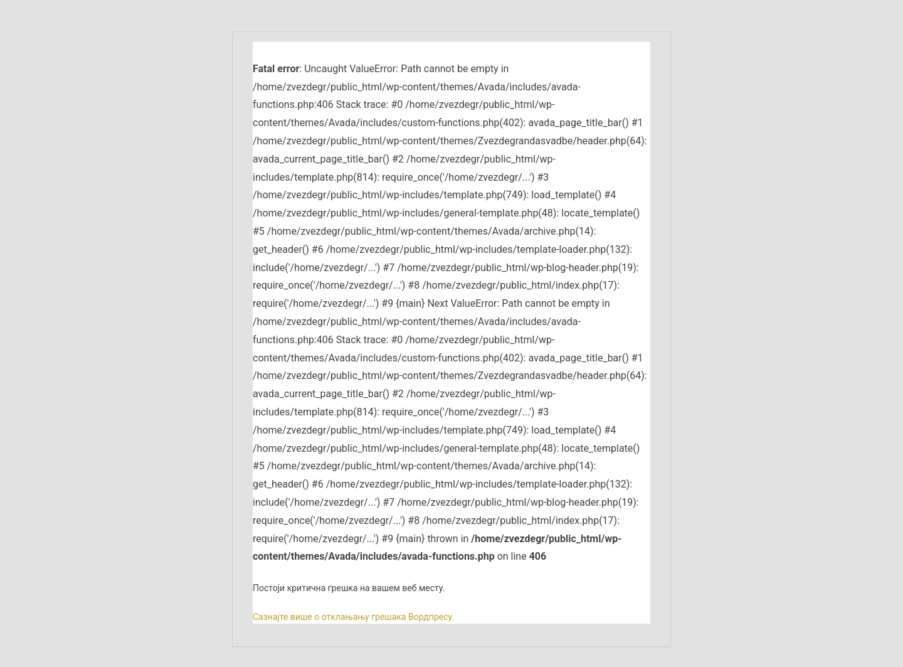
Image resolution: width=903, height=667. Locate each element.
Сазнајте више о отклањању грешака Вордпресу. (353, 617)
